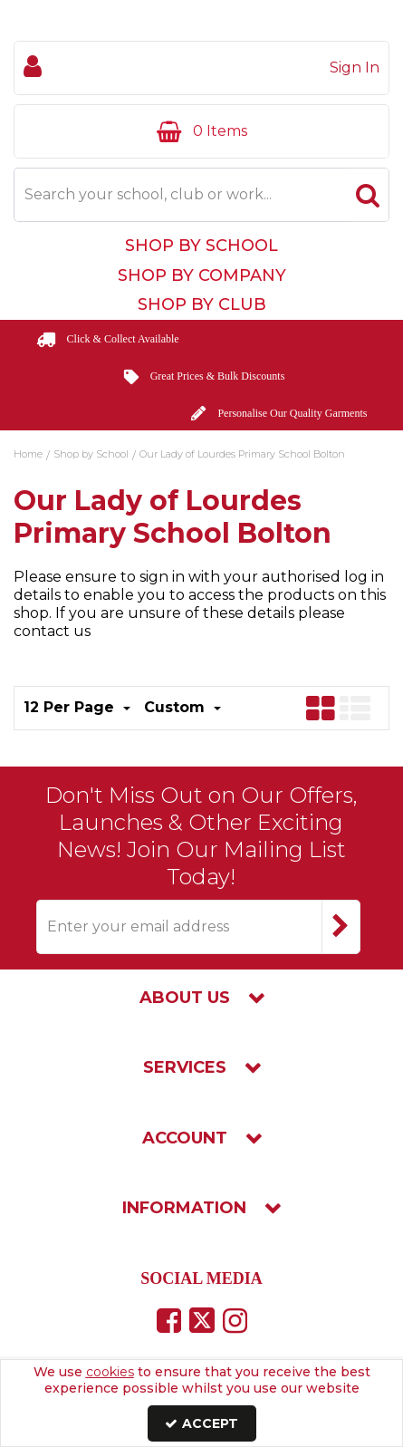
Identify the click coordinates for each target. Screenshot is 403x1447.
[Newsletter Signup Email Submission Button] (340, 927)
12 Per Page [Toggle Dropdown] (71, 707)
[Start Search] (367, 195)
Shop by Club (202, 304)
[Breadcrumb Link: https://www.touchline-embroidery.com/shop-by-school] (91, 453)
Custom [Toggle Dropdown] (176, 707)
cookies (110, 1372)
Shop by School (201, 246)
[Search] (180, 195)
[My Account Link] (201, 68)
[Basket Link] (201, 131)
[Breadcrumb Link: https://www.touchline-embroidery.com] (28, 453)
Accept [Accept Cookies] (201, 1423)
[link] (169, 1320)
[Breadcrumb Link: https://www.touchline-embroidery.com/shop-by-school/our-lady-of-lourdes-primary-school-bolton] (242, 453)
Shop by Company (202, 275)
